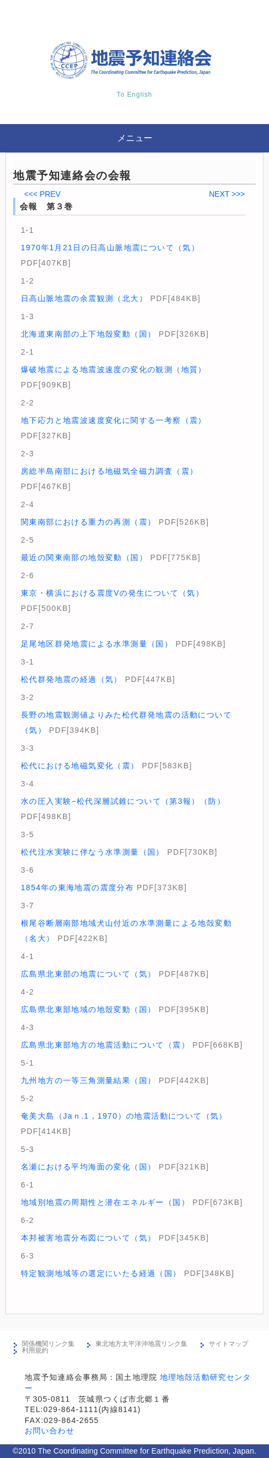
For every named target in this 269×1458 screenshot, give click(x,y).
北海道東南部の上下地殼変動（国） (88, 334)
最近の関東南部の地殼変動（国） (84, 557)
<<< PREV (42, 194)
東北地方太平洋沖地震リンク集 (141, 1344)
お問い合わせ (50, 1430)
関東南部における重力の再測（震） (88, 522)
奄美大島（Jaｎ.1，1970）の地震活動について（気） (124, 1116)
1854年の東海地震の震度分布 (77, 887)
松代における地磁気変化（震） (80, 765)
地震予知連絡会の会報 (72, 175)
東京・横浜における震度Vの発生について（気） (112, 593)
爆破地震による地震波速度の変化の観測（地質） (114, 369)
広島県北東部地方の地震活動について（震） (105, 1044)
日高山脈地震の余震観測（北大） (84, 298)
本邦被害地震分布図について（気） (88, 1237)
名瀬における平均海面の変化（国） (88, 1166)
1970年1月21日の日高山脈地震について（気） (110, 247)
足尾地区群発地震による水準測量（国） (97, 643)
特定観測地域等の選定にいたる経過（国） (101, 1273)
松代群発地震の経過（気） (71, 679)
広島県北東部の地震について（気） (88, 973)
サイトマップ (228, 1344)
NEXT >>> (227, 194)
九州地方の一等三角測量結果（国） (88, 1080)
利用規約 (35, 1350)
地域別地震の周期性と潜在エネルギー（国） (105, 1202)
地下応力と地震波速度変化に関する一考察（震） (114, 420)
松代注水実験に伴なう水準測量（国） (92, 852)
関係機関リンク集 (48, 1344)
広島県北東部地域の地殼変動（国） (88, 1009)
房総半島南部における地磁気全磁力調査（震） (109, 471)
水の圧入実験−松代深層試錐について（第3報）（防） (123, 801)
